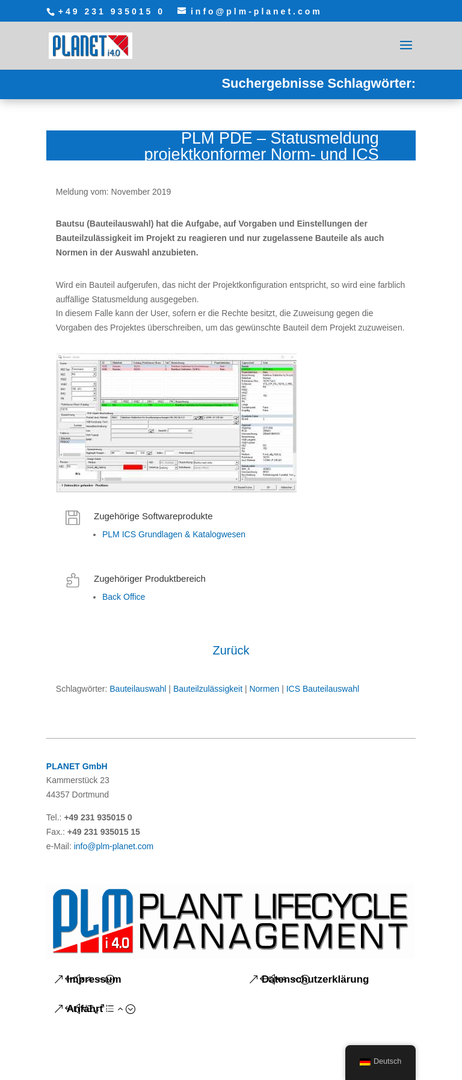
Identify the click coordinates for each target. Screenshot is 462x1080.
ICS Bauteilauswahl (322, 689)
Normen (264, 689)
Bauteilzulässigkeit (207, 689)
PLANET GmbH (77, 766)
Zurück (230, 650)
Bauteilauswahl (137, 689)
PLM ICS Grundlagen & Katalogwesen (173, 534)
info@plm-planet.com (114, 846)
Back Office (123, 597)
